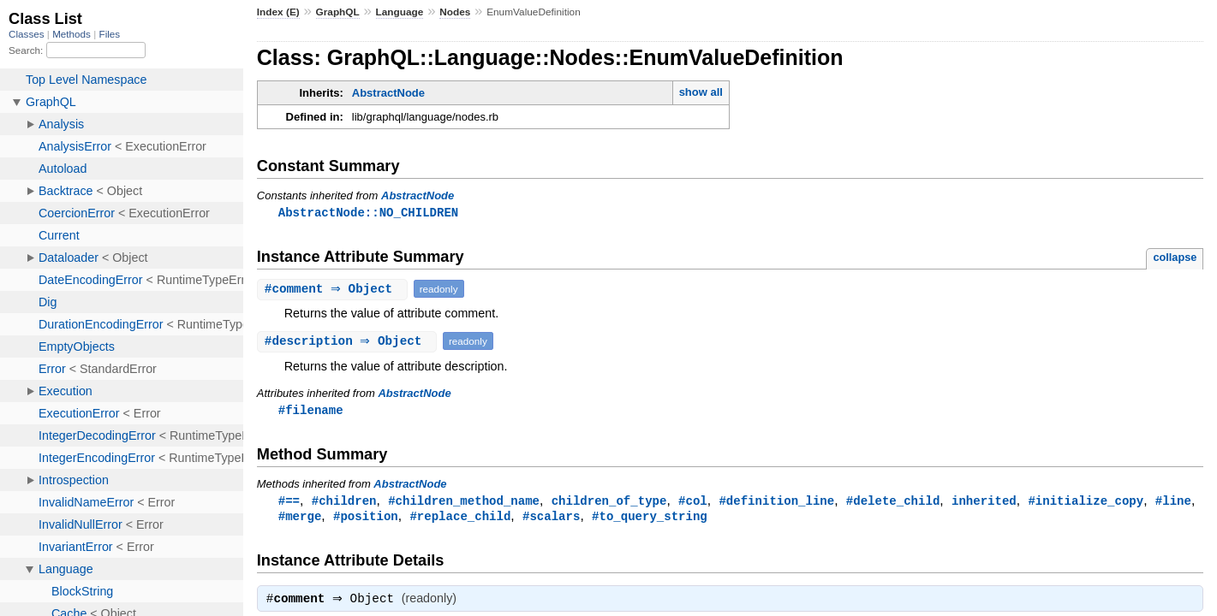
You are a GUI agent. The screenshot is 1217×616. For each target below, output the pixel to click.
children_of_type (609, 503)
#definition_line (776, 503)
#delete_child (893, 503)
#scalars (551, 519)
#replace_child (459, 519)
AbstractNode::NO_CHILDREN (368, 212)
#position (365, 519)
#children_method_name (464, 503)
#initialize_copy (1085, 503)
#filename (310, 411)
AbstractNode (388, 92)
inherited (984, 503)
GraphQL (338, 12)
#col (692, 503)
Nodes (454, 12)
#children (344, 503)
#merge (300, 519)
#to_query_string (649, 519)
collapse (1174, 258)
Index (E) (278, 12)
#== (289, 503)
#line (1173, 503)
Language (400, 12)
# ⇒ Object (334, 289)
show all (701, 92)
